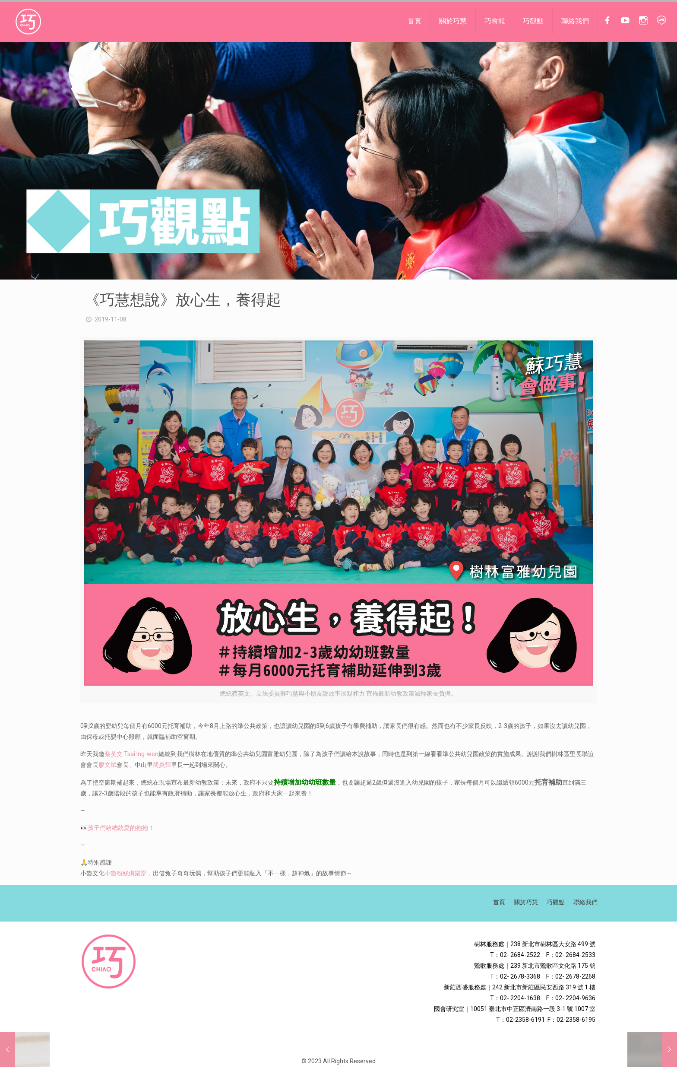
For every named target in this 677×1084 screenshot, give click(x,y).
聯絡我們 (585, 902)
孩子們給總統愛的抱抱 (118, 827)
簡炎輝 (162, 764)
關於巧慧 (526, 902)
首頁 (499, 902)
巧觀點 (556, 902)
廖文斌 (107, 764)
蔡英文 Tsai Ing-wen (131, 753)
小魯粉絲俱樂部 (125, 873)
